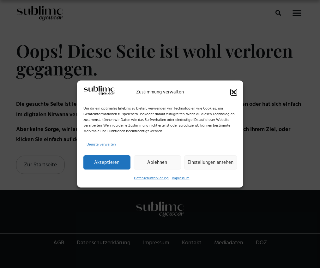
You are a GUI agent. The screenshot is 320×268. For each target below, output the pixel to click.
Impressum (181, 178)
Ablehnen (157, 162)
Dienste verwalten (101, 144)
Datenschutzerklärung (151, 178)
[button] (234, 92)
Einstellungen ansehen (210, 162)
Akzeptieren (106, 162)
